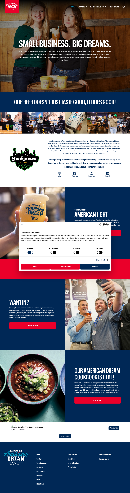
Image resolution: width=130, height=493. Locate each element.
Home (73, 6)
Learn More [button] (32, 325)
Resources (40, 475)
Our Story (39, 459)
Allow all (95, 266)
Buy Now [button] (97, 400)
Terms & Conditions (73, 463)
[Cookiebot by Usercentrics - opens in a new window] (101, 224)
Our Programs (41, 471)
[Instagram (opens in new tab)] (122, 6)
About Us (81, 6)
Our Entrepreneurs (42, 463)
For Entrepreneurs (97, 6)
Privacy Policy (72, 467)
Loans (38, 479)
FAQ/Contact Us (72, 454)
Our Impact (40, 467)
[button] (59, 175)
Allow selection (65, 266)
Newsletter (71, 459)
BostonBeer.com (104, 459)
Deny (35, 266)
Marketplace (114, 6)
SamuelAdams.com (105, 454)
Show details (101, 260)
